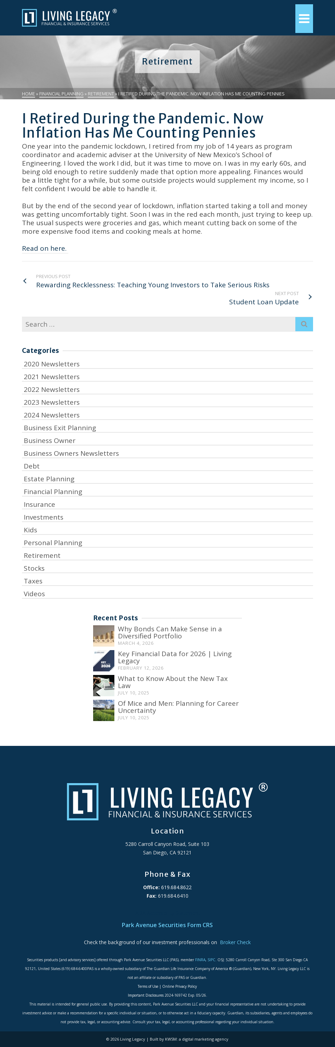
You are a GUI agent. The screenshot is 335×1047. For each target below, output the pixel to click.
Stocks (34, 568)
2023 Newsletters (52, 402)
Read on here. (45, 248)
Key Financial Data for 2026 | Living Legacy (175, 657)
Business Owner (49, 440)
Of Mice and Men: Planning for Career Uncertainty (178, 707)
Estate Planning (49, 478)
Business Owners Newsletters (71, 453)
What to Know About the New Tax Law (173, 682)
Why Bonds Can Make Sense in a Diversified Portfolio (170, 632)
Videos (34, 593)
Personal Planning (53, 542)
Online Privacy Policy (179, 986)
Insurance (39, 504)
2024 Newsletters (52, 415)
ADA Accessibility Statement (167, 912)
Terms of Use (148, 986)
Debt (32, 466)
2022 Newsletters (52, 389)
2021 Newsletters (52, 376)
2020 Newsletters (52, 364)
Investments (43, 517)
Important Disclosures (146, 995)
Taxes (33, 581)
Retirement (42, 555)
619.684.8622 (176, 887)
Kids (30, 529)
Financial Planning (53, 491)
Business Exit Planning (60, 427)
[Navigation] (304, 18)
